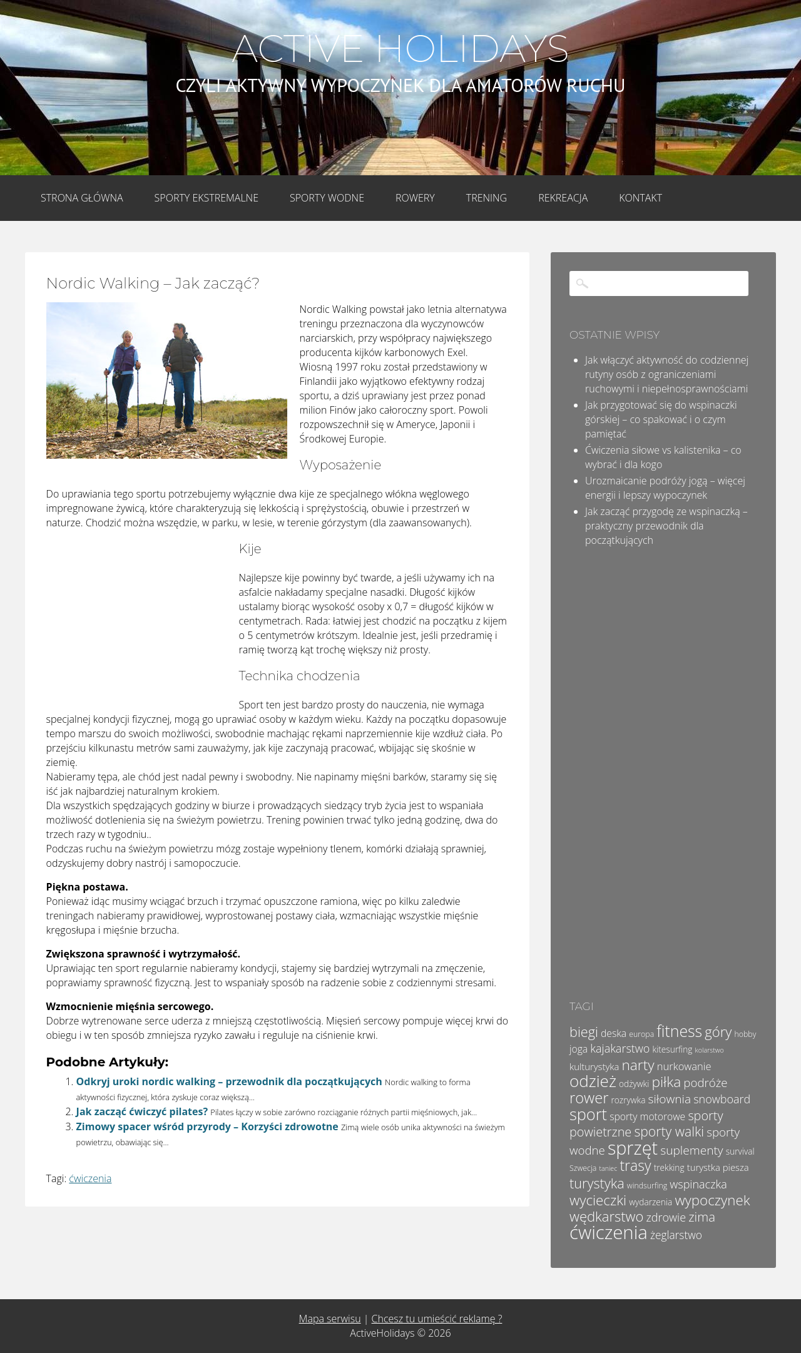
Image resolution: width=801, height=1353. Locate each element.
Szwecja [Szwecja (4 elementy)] (582, 1168)
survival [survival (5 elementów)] (740, 1151)
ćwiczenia (90, 1178)
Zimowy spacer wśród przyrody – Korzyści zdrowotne (207, 1126)
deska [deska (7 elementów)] (613, 1033)
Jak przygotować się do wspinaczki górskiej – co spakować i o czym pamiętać (661, 419)
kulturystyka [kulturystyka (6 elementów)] (594, 1066)
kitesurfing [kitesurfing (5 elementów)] (673, 1049)
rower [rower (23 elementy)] (588, 1098)
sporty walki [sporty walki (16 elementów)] (669, 1131)
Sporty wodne (327, 198)
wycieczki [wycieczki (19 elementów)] (597, 1200)
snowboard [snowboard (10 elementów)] (721, 1098)
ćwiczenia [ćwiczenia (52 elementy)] (608, 1232)
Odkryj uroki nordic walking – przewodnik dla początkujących (229, 1081)
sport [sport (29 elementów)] (588, 1114)
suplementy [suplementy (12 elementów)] (691, 1150)
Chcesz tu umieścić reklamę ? (437, 1318)
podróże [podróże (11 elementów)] (705, 1082)
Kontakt (640, 198)
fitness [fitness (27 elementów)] (679, 1030)
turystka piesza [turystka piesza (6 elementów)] (718, 1167)
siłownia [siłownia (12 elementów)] (669, 1099)
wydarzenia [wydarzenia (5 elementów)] (650, 1202)
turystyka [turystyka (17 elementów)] (597, 1183)
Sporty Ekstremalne (206, 198)
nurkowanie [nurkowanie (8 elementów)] (684, 1066)
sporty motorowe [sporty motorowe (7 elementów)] (647, 1116)
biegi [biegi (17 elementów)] (583, 1032)
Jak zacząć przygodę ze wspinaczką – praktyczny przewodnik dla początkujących (666, 525)
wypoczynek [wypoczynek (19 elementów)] (712, 1200)
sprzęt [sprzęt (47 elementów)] (633, 1147)
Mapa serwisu (330, 1318)
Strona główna (82, 198)
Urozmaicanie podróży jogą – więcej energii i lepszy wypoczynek (665, 488)
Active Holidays (400, 49)
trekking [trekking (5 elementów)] (669, 1167)
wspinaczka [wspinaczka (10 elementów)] (698, 1184)
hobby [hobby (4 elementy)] (745, 1034)
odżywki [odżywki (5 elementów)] (634, 1084)
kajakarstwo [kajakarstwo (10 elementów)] (620, 1048)
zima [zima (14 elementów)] (701, 1216)
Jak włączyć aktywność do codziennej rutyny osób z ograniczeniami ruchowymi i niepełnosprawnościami (666, 374)
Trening (486, 198)
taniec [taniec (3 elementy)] (608, 1168)
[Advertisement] (140, 622)
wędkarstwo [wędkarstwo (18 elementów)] (606, 1216)
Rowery (415, 198)
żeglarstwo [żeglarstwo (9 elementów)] (676, 1234)
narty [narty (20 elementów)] (637, 1065)
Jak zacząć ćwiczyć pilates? (142, 1111)
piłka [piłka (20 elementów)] (666, 1081)
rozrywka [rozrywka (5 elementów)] (628, 1100)
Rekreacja (563, 198)
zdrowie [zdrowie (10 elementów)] (666, 1217)
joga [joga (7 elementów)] (578, 1049)
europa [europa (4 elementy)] (641, 1034)
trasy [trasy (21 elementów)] (635, 1165)
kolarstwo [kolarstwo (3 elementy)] (709, 1050)
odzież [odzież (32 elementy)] (592, 1081)
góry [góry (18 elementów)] (718, 1031)
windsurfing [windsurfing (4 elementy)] (647, 1185)
